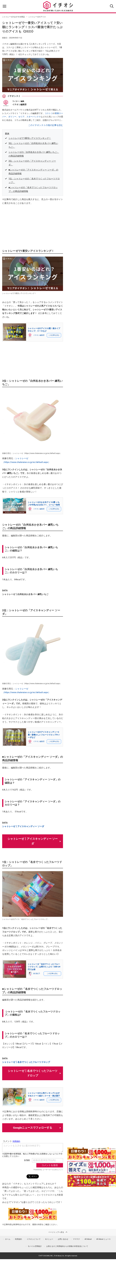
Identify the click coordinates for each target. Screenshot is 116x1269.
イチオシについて (34, 1239)
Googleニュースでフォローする (32, 1127)
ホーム (7, 1239)
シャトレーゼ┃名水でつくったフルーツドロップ (26, 1062)
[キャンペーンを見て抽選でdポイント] (91, 1157)
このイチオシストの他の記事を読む (45, 125)
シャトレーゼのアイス (37, 17)
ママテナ (76, 1239)
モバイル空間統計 (35, 1246)
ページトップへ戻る (58, 1232)
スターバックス (34, 116)
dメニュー (49, 1239)
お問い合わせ (63, 1239)
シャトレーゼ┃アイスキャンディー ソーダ (23, 826)
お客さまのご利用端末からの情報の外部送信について (67, 1246)
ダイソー (12, 116)
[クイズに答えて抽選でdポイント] (91, 1167)
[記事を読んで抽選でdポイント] (91, 1181)
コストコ (49, 113)
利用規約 (18, 1239)
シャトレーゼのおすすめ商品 (13, 17)
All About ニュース (103, 1239)
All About (88, 1239)
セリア (21, 116)
